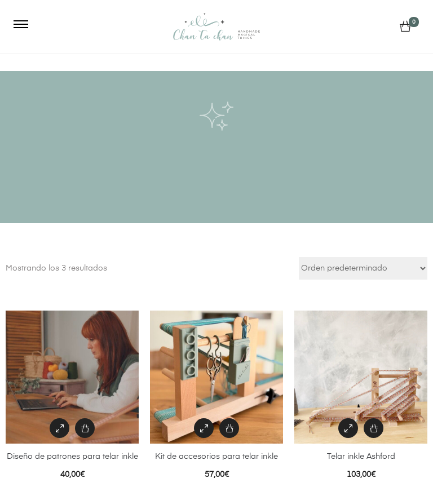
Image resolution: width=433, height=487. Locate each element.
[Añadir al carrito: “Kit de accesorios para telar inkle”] (229, 428)
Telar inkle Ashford (361, 457)
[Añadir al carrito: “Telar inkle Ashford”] (373, 428)
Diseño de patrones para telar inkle (72, 457)
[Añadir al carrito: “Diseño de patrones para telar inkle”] (85, 428)
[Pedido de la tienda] (363, 268)
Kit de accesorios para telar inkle (216, 457)
